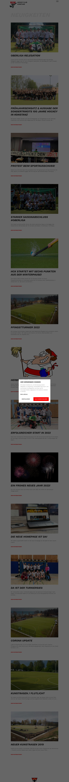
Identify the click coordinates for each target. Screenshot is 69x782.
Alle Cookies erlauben (41, 399)
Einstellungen (26, 399)
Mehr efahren (24, 394)
